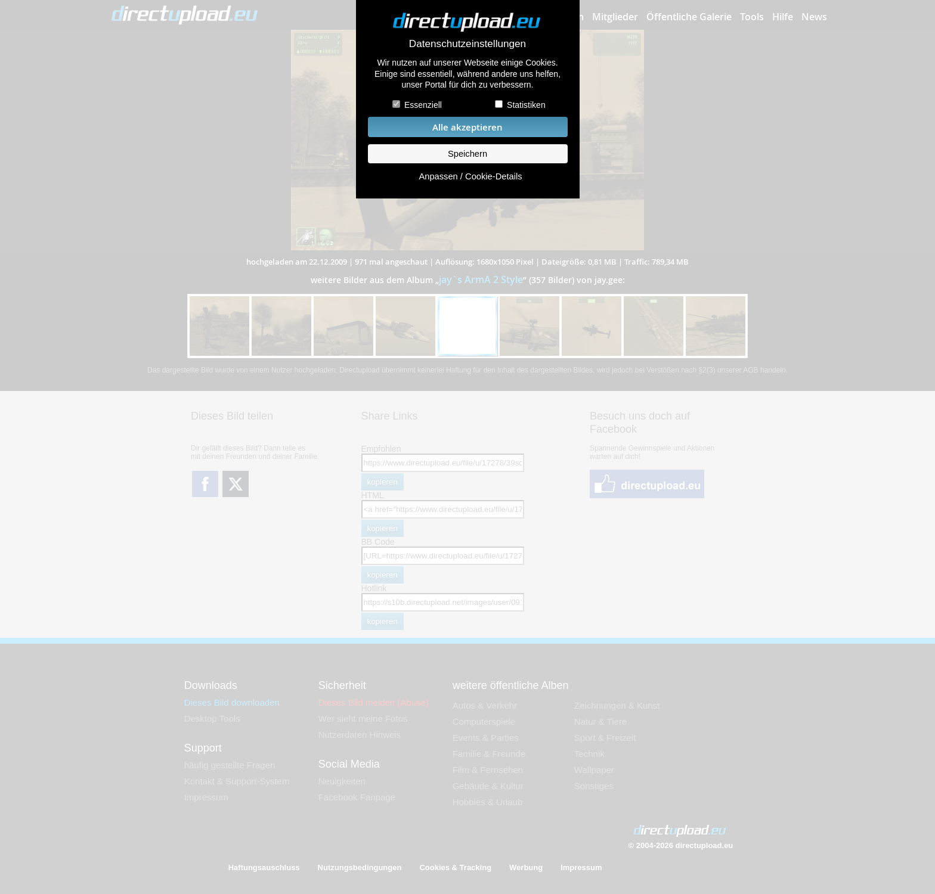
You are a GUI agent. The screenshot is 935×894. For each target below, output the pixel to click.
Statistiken (526, 105)
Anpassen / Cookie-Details (470, 176)
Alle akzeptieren (467, 127)
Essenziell (423, 105)
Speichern (467, 154)
